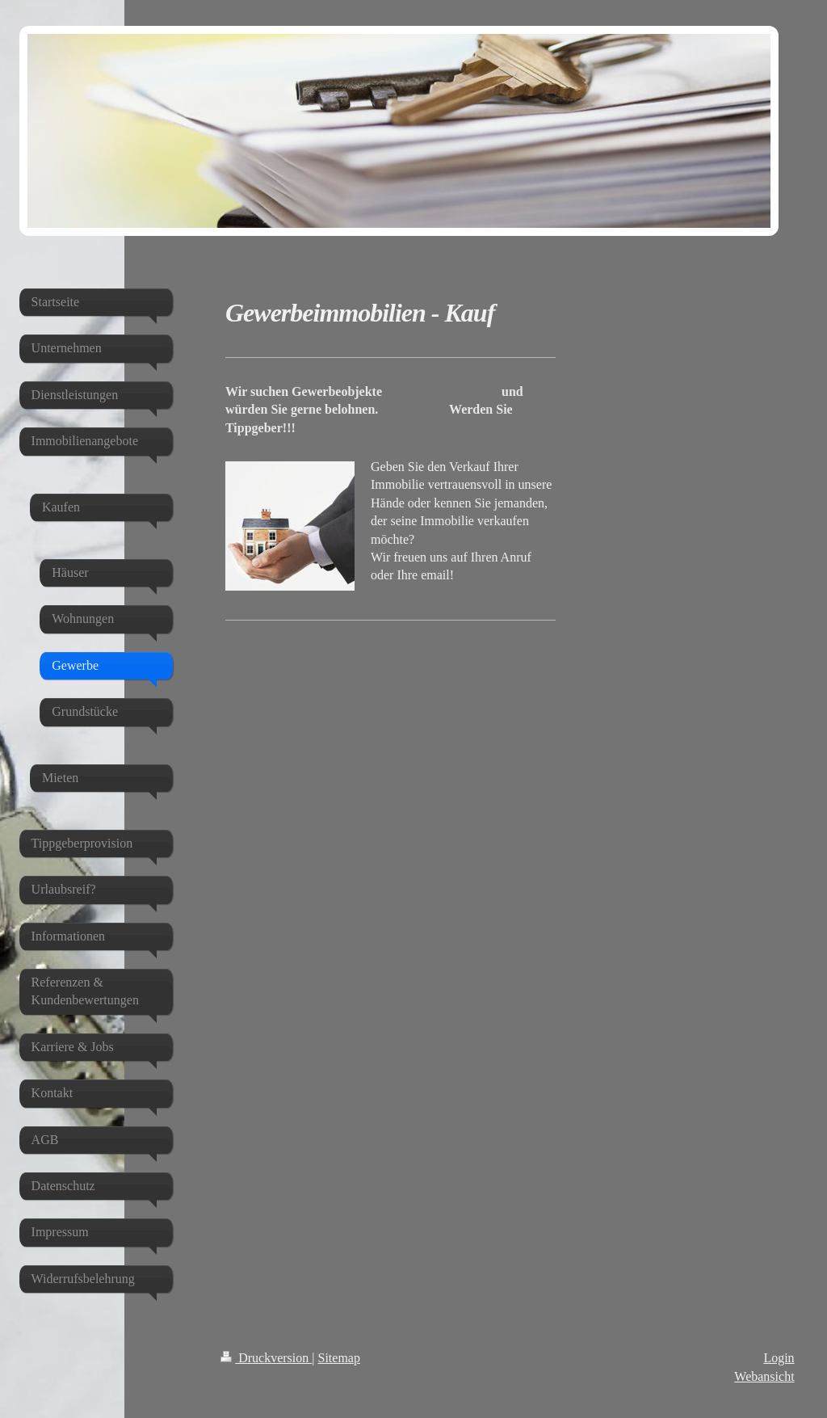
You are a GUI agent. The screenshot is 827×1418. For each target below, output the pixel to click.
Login (778, 1358)
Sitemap (339, 1358)
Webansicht (764, 1376)
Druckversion (266, 1358)
